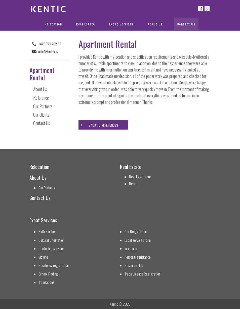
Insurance (131, 248)
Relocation (53, 23)
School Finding (48, 274)
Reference (41, 97)
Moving (43, 257)
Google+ (207, 8)
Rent (132, 183)
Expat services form (138, 240)
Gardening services (51, 248)
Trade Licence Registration (143, 274)
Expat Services (121, 23)
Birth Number (47, 231)
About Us (155, 23)
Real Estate (85, 23)
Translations (46, 282)
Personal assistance (138, 257)
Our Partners (43, 106)
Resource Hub (134, 265)
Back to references (103, 125)
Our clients (41, 114)
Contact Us (186, 23)
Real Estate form (140, 176)
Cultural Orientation (51, 240)
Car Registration (136, 231)
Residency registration (53, 265)
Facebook (200, 8)
